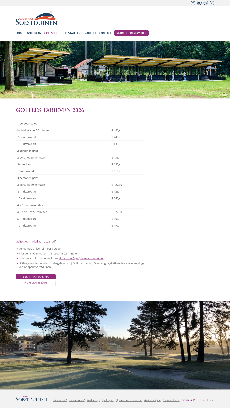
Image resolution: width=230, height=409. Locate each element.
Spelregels (108, 401)
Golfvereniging (152, 401)
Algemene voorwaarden (129, 401)
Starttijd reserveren (131, 33)
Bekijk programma (36, 277)
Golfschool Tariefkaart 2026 (33, 241)
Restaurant (73, 33)
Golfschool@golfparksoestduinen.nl (81, 258)
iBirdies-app (93, 401)
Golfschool (53, 33)
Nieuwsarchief (77, 401)
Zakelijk (90, 33)
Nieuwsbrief (60, 401)
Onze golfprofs (35, 284)
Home (20, 33)
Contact (105, 33)
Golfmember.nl (171, 401)
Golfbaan (34, 33)
